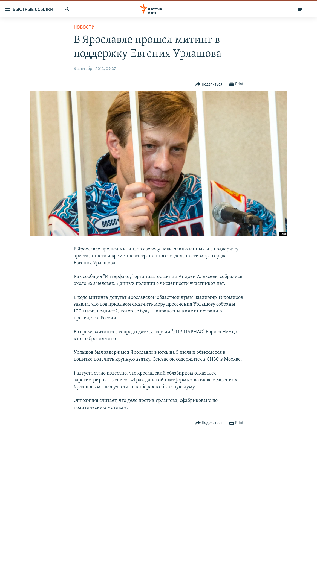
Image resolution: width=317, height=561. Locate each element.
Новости (84, 27)
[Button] (209, 84)
